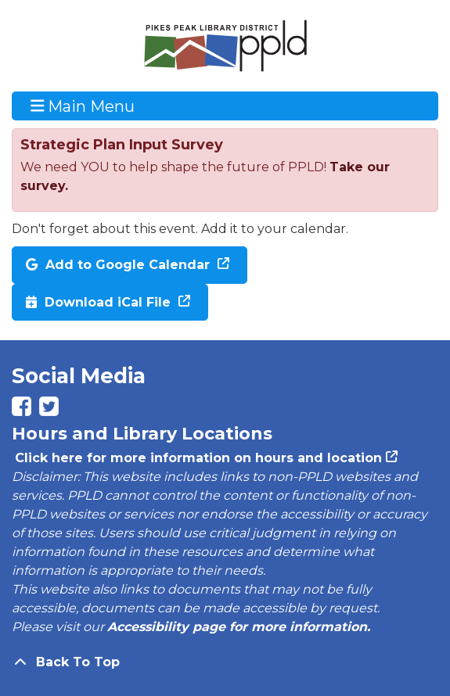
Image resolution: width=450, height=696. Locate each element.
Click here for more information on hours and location (197, 457)
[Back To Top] (225, 662)
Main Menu (83, 105)
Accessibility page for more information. (238, 626)
